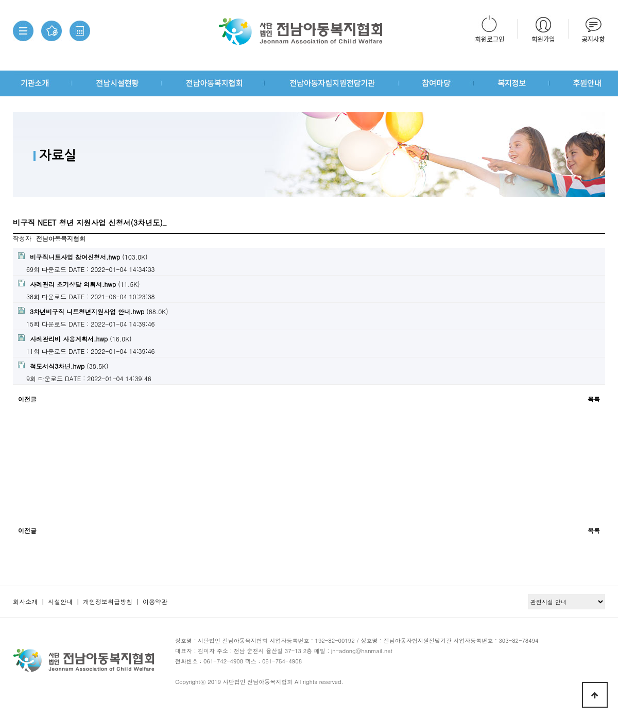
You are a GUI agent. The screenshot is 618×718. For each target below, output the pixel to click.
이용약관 (155, 601)
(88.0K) (93, 311)
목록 (594, 399)
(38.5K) (63, 366)
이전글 (27, 399)
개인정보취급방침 (107, 601)
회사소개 (25, 601)
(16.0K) (75, 338)
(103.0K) (83, 256)
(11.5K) (79, 284)
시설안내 (60, 601)
